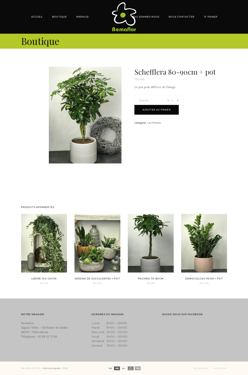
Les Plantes (154, 122)
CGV (65, 368)
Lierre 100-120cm (44, 278)
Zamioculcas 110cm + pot (204, 278)
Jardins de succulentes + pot (97, 278)
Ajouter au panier (156, 109)
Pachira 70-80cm (150, 278)
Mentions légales (51, 368)
